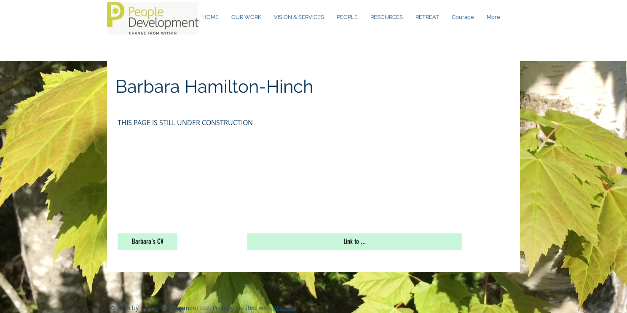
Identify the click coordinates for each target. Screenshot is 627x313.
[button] (147, 241)
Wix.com (284, 308)
